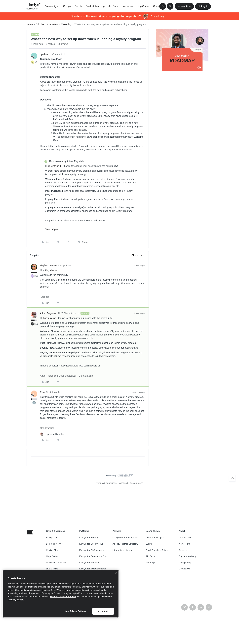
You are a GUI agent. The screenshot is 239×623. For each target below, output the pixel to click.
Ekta (42, 392)
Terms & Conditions (106, 483)
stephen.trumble (48, 265)
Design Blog (185, 562)
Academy (128, 6)
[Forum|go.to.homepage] (34, 6)
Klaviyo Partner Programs (125, 537)
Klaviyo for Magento (89, 562)
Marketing (66, 24)
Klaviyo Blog (52, 550)
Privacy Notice (15, 599)
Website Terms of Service (63, 596)
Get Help (150, 562)
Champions (159, 6)
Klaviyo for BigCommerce (92, 550)
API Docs (150, 556)
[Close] (116, 573)
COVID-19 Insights (155, 537)
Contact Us (184, 568)
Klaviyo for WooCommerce (92, 568)
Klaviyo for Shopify (88, 537)
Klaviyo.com (52, 537)
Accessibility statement (131, 483)
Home (30, 24)
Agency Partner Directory (125, 544)
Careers (183, 550)
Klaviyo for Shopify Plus (91, 544)
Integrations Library (122, 550)
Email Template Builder (157, 550)
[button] (184, 6)
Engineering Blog (187, 556)
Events (78, 6)
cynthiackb (45, 54)
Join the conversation (47, 24)
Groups (67, 6)
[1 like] (52, 434)
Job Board (114, 6)
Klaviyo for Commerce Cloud (93, 556)
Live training (52, 568)
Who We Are (185, 537)
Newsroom (184, 544)
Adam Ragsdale (48, 313)
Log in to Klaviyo (54, 544)
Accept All (103, 611)
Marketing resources (56, 562)
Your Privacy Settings (75, 611)
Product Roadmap (95, 6)
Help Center (143, 6)
